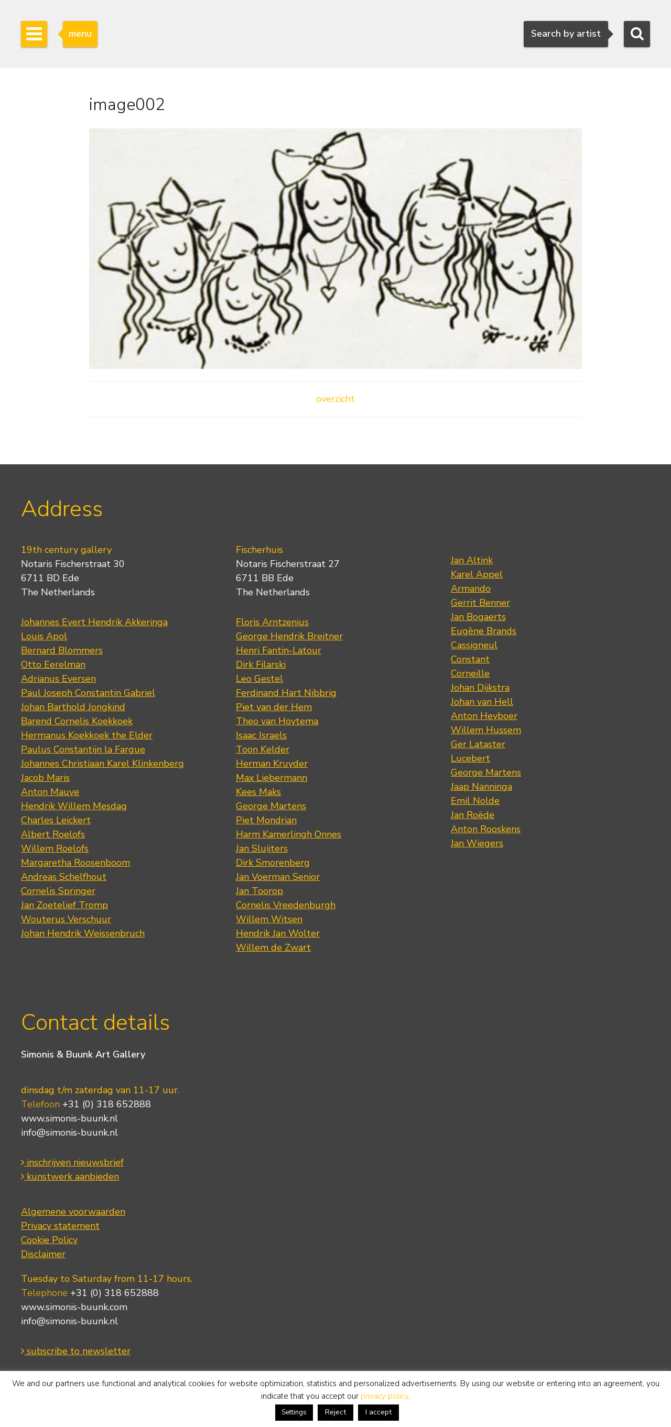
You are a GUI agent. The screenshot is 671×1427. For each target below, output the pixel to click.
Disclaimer (43, 1254)
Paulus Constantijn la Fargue (83, 749)
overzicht (335, 399)
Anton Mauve (50, 792)
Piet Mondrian (266, 820)
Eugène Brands (483, 631)
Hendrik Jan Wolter (278, 933)
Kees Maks (258, 792)
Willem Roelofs (55, 848)
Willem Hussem (486, 730)
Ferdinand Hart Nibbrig (286, 693)
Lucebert (470, 758)
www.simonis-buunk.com (74, 1307)
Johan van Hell (482, 701)
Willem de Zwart (273, 947)
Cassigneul (474, 645)
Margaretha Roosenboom (75, 862)
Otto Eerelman (53, 664)
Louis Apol (44, 636)
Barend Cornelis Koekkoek (77, 721)
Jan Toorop (259, 891)
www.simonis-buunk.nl (69, 1118)
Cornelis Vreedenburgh (286, 905)
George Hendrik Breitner (289, 636)
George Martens (271, 806)
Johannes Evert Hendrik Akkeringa (94, 622)
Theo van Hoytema (277, 721)
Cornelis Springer (58, 891)
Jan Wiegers (477, 843)
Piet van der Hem (274, 707)
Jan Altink (472, 560)
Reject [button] (335, 1412)
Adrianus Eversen (58, 678)
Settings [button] (294, 1412)
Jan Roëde (472, 815)
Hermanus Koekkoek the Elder (87, 735)
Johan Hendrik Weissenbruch (83, 933)
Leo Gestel (259, 678)
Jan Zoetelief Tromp (64, 905)
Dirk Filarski (261, 664)
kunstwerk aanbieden (70, 1176)
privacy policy (384, 1396)
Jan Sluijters (262, 848)
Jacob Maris (45, 777)
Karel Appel (477, 574)
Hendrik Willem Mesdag (74, 806)
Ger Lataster (478, 744)
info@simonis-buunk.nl (69, 1132)
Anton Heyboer (484, 716)
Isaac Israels (261, 735)
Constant (470, 659)
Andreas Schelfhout (63, 876)
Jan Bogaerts (478, 617)
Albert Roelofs (53, 834)
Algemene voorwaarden (73, 1211)
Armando (471, 588)
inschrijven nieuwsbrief (72, 1162)
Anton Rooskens (486, 829)
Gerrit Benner (480, 602)
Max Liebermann (271, 777)
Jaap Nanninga (481, 786)
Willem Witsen (269, 919)
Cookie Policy (49, 1240)
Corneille (470, 673)
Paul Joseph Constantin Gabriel (88, 693)
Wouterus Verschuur (66, 919)
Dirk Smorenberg (273, 862)
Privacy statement (60, 1225)
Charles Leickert (56, 820)
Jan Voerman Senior (278, 876)
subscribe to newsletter (76, 1351)
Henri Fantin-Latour (278, 650)
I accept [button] (378, 1412)
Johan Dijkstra (480, 687)
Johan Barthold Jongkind (73, 707)
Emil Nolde (475, 800)
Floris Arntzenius (272, 622)
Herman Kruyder (272, 763)
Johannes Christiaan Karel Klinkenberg (102, 763)
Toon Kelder (262, 749)
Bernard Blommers (62, 650)
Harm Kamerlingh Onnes (288, 834)
